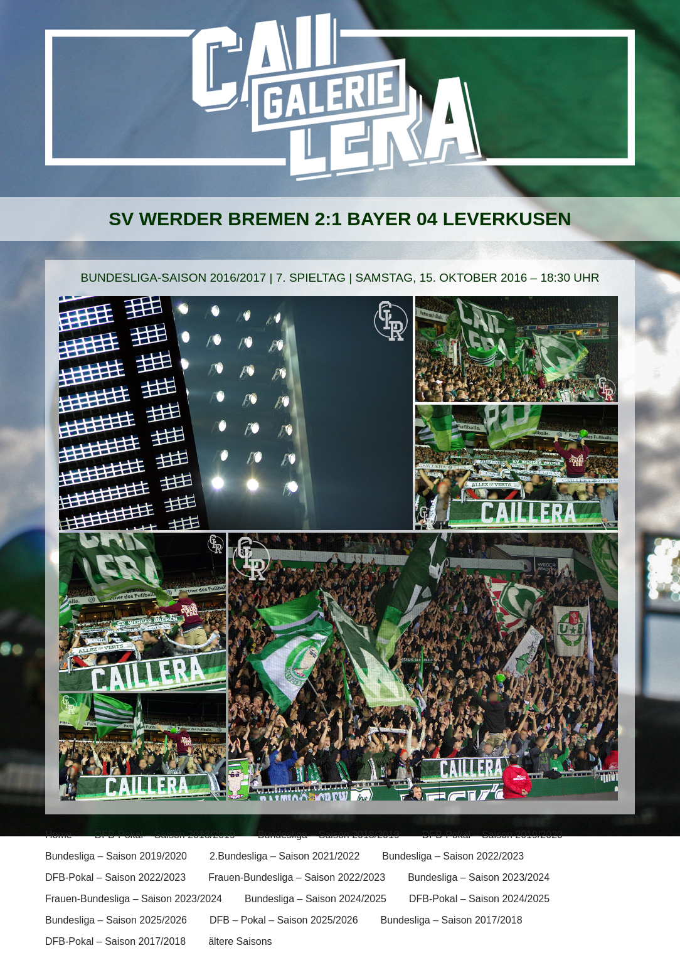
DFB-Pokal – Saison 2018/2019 (165, 834)
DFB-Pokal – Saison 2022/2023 (115, 877)
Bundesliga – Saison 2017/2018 (452, 920)
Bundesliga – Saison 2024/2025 (315, 898)
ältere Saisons (240, 941)
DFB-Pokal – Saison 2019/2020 (492, 834)
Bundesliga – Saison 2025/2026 (116, 920)
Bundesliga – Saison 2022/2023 (453, 856)
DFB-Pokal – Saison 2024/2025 (479, 898)
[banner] (340, 105)
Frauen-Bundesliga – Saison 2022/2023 (296, 877)
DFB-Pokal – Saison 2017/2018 (115, 941)
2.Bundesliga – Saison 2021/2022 (284, 856)
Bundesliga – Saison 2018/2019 (329, 834)
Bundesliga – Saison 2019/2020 (116, 856)
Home (58, 834)
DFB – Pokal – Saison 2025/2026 (284, 920)
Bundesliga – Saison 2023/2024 (479, 877)
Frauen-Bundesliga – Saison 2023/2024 (133, 898)
